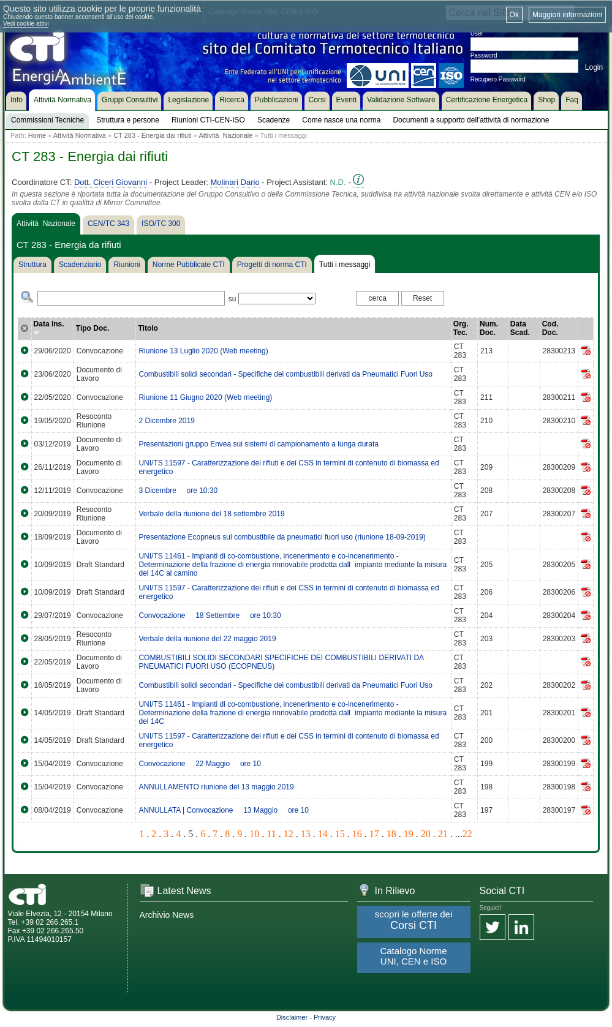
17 (374, 834)
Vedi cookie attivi (26, 23)
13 (306, 834)
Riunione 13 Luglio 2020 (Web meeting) (203, 351)
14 (323, 834)
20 (426, 834)
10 (254, 834)
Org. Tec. (461, 328)
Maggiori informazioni (567, 14)
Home (37, 135)
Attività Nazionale (225, 135)
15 (340, 834)
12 (288, 834)
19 (409, 834)
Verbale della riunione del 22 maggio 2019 (207, 638)
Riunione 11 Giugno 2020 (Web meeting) (205, 397)
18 (391, 834)
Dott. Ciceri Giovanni (110, 182)
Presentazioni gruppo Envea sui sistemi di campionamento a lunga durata (258, 444)
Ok (514, 14)
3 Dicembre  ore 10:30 (177, 490)
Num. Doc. (489, 328)
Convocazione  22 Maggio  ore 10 (199, 763)
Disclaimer (292, 1017)
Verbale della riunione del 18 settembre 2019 (211, 514)
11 (271, 834)
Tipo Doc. (92, 328)
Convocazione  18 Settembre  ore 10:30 (209, 615)
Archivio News (167, 915)
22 (467, 834)
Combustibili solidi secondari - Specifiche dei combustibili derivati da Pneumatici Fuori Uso (285, 374)
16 (357, 834)
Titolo (147, 328)
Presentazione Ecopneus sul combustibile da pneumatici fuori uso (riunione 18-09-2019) (281, 537)
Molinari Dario (234, 182)
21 (443, 834)
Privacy (325, 1017)
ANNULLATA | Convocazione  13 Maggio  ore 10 (223, 810)
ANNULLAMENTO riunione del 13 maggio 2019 (215, 787)
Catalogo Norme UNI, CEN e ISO (413, 956)
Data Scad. (520, 328)
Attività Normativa (79, 135)
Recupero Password (498, 79)
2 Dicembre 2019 (166, 420)
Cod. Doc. (550, 328)
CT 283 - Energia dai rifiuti (152, 135)
